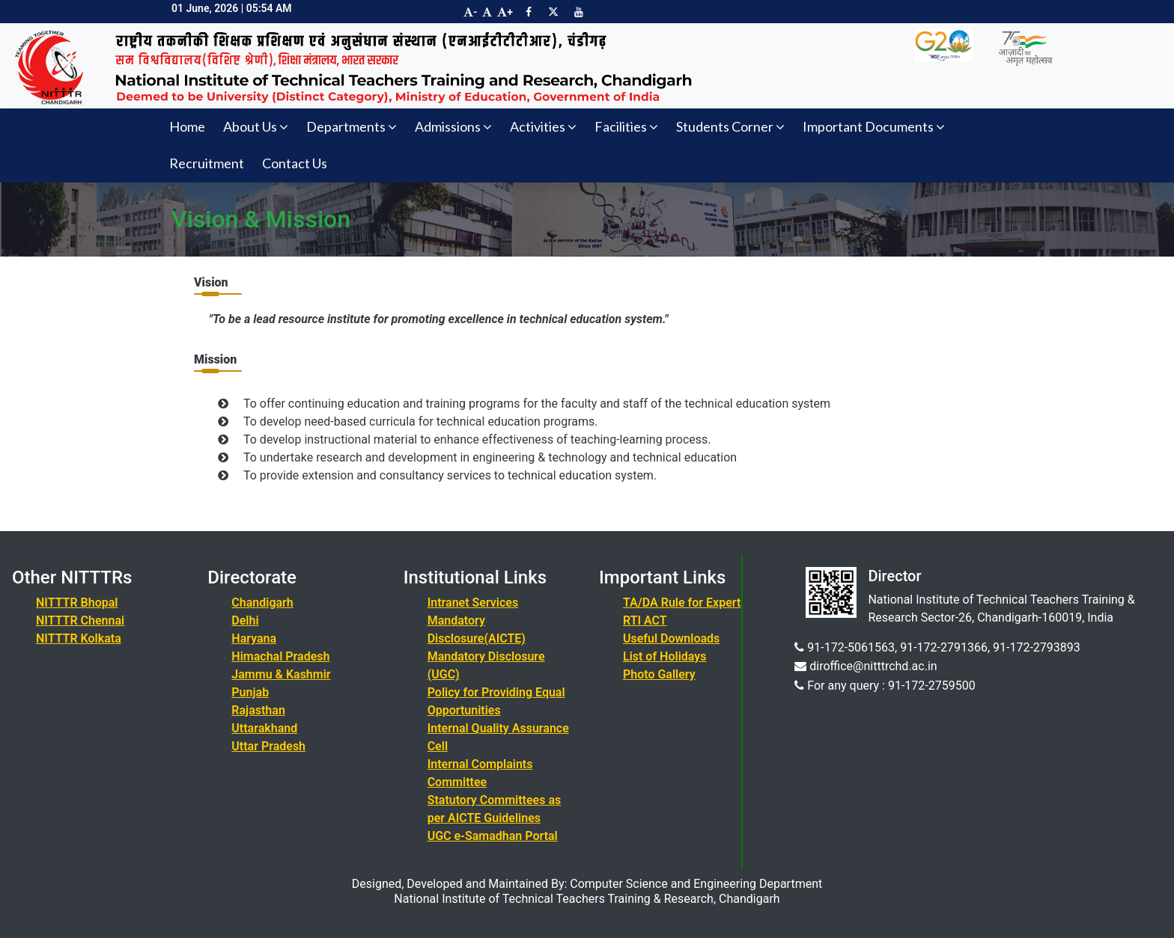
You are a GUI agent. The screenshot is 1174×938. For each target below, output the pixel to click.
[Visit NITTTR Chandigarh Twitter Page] (553, 12)
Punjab (250, 692)
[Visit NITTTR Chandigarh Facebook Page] (529, 12)
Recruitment (206, 163)
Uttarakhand (264, 728)
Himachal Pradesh (280, 656)
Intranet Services (473, 602)
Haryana (253, 638)
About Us (255, 126)
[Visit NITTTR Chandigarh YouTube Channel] (578, 12)
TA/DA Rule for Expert (681, 602)
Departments (351, 126)
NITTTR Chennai (80, 620)
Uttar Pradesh (268, 746)
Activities (543, 126)
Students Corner (730, 126)
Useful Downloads (671, 638)
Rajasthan (258, 710)
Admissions (453, 126)
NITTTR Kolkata (78, 638)
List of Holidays (664, 656)
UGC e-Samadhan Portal (493, 836)
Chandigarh (262, 602)
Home (187, 126)
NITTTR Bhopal (77, 602)
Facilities (626, 126)
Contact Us (294, 163)
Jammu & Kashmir (280, 674)
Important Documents (874, 126)
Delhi (244, 620)
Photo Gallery (659, 674)
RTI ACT (645, 620)
